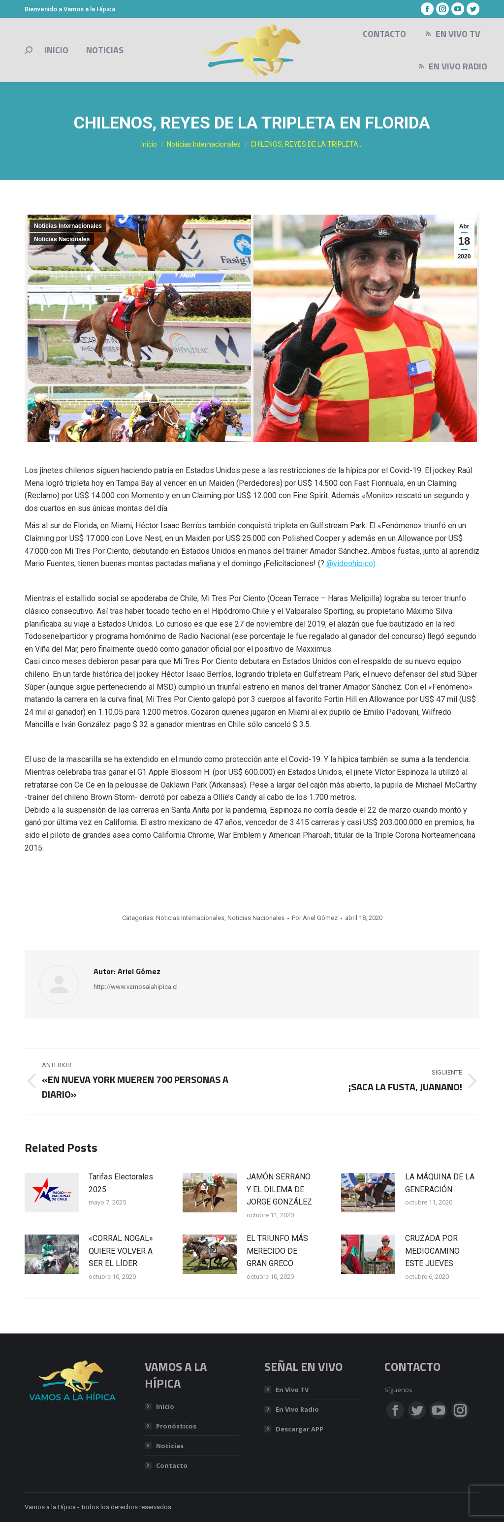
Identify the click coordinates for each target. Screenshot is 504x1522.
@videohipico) (351, 563)
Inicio (165, 1406)
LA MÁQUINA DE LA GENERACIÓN (439, 1183)
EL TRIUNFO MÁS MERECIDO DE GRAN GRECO (277, 1251)
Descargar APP (299, 1429)
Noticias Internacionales (68, 225)
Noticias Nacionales (62, 239)
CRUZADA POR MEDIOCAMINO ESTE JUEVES (432, 1251)
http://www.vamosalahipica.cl (136, 986)
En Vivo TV (292, 1389)
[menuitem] (56, 50)
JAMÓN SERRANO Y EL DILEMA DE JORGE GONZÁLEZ (279, 1189)
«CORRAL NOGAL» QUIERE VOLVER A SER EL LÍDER (121, 1251)
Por (315, 917)
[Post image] (52, 1192)
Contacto (172, 1465)
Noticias (170, 1445)
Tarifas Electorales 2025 (121, 1183)
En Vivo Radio (297, 1409)
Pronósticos (176, 1426)
